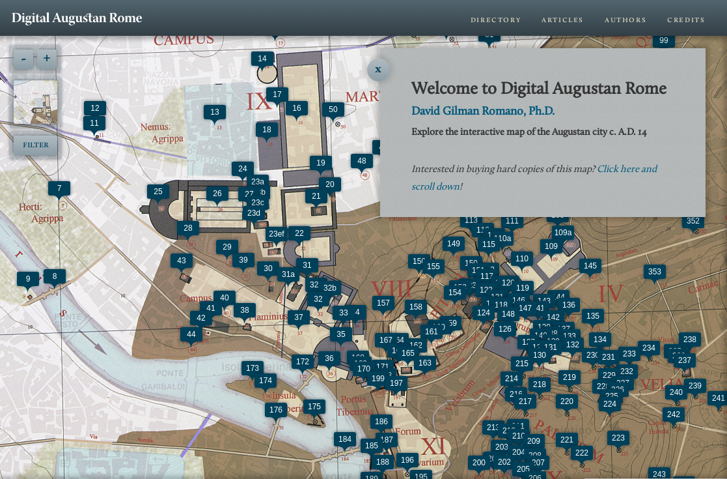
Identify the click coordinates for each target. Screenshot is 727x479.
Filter (36, 145)
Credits (686, 20)
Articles (563, 20)
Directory (496, 20)
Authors (625, 20)
